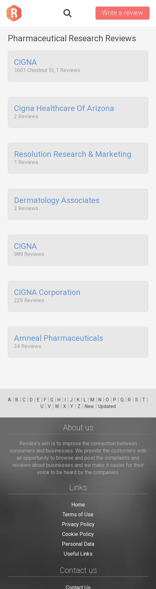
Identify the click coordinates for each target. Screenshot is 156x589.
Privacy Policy (78, 524)
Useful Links (78, 554)
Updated (107, 406)
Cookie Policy (78, 534)
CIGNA (25, 62)
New (89, 406)
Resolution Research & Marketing (72, 150)
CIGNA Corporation (47, 282)
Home (78, 505)
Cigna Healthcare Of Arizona (64, 106)
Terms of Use (78, 514)
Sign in (83, 13)
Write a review (122, 13)
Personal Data (78, 544)
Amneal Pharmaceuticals (58, 326)
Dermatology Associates (56, 194)
